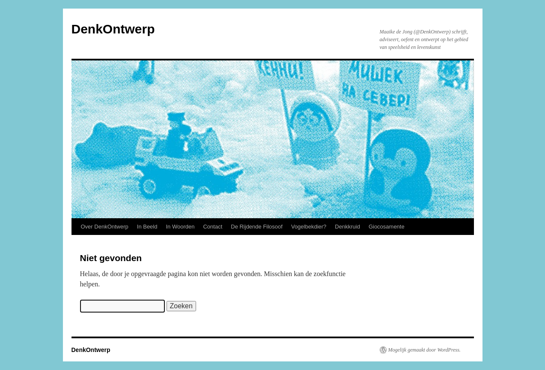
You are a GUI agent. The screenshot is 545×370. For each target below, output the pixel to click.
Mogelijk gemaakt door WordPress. (424, 350)
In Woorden (180, 226)
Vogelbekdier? (308, 226)
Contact (212, 226)
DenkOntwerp (113, 29)
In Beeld (147, 226)
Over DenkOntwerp (104, 226)
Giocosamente (387, 226)
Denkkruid (347, 226)
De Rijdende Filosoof (257, 226)
